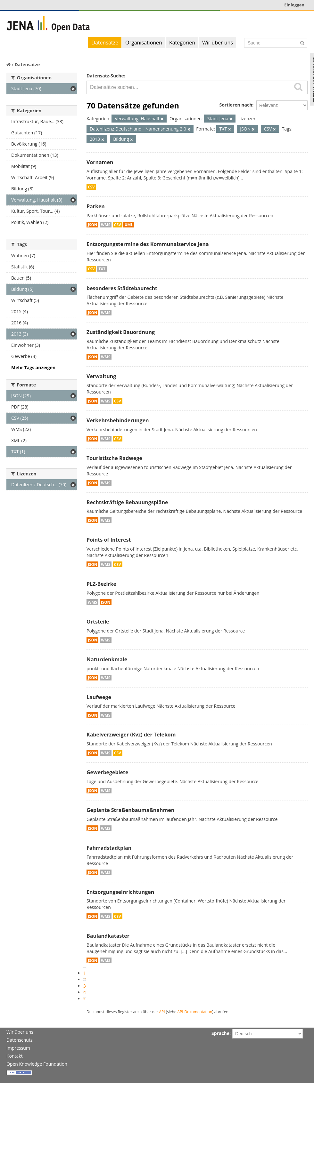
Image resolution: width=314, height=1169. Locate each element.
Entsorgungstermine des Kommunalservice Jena (148, 244)
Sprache (220, 1033)
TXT (101, 268)
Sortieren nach (235, 105)
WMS (105, 224)
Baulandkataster (108, 935)
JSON (92, 224)
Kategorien (182, 42)
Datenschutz (19, 1040)
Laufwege (99, 697)
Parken (96, 206)
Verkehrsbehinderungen (118, 420)
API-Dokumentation (195, 1011)
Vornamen (100, 162)
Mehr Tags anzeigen (33, 367)
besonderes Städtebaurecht (122, 288)
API (162, 1011)
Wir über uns (217, 42)
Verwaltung (101, 376)
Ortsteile (98, 621)
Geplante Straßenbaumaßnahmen (130, 810)
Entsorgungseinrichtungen (120, 891)
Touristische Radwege (114, 458)
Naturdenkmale (107, 659)
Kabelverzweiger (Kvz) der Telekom (131, 734)
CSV (91, 186)
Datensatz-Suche (105, 76)
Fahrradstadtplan (109, 847)
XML (129, 224)
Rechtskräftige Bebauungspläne (127, 502)
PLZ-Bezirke (101, 583)
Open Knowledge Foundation (36, 1064)
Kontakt (14, 1056)
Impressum (18, 1048)
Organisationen (143, 42)
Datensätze (104, 42)
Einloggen (294, 5)
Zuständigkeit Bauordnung (121, 332)
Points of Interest (109, 539)
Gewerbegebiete (107, 772)
